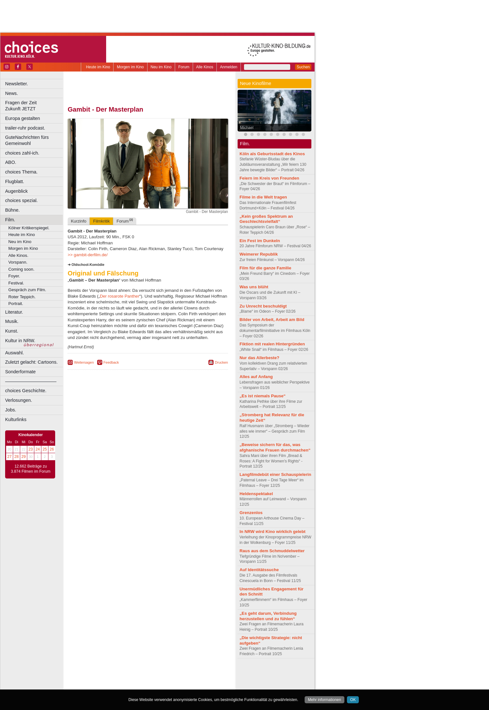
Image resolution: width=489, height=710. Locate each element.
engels (128, 679)
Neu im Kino (161, 67)
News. (11, 93)
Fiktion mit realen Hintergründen (272, 344)
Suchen (303, 67)
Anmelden (228, 67)
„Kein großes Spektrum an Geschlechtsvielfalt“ (266, 219)
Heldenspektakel (256, 493)
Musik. (12, 321)
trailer (148, 679)
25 (45, 449)
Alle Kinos (204, 67)
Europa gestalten (22, 118)
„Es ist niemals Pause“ (263, 395)
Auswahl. (14, 352)
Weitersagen (84, 362)
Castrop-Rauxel (132, 684)
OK (353, 699)
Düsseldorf (176, 684)
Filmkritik (101, 221)
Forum (184, 67)
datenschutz (166, 674)
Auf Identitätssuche (259, 569)
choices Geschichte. (25, 390)
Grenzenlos (251, 512)
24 (38, 449)
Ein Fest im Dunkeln (260, 240)
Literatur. (14, 312)
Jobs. (10, 409)
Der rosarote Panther (119, 296)
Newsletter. (16, 83)
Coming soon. (21, 269)
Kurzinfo (78, 221)
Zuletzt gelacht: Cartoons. (31, 362)
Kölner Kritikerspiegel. (28, 227)
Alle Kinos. (18, 255)
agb (184, 674)
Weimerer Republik (259, 254)
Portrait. (15, 303)
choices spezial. (21, 200)
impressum (144, 674)
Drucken (221, 362)
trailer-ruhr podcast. (25, 128)
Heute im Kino (98, 67)
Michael (246, 127)
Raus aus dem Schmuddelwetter (272, 550)
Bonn (112, 684)
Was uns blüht (254, 286)
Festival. (16, 283)
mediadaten (200, 674)
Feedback (111, 362)
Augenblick (16, 191)
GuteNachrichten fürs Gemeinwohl (27, 140)
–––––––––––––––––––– (30, 381)
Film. (10, 219)
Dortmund (156, 684)
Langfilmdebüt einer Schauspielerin (275, 474)
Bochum (99, 684)
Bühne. (12, 210)
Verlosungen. (18, 400)
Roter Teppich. (22, 296)
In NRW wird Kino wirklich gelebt (273, 531)
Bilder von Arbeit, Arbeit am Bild (272, 319)
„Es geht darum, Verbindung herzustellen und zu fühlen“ (268, 616)
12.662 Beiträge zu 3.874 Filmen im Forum (30, 469)
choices (113, 679)
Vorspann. (17, 262)
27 (9, 456)
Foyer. (14, 276)
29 (23, 456)
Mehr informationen (324, 699)
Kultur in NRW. (20, 340)
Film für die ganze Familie (265, 268)
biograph (96, 679)
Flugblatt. (14, 181)
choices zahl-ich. (22, 153)
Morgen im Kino (130, 67)
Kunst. (11, 331)
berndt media (120, 674)
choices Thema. (21, 171)
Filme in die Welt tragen (263, 197)
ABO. (10, 162)
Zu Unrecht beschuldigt (263, 306)
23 (31, 449)
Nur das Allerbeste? (259, 357)
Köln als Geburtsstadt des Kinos (272, 153)
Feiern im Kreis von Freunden (269, 178)
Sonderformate (20, 371)
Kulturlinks (15, 419)
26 (52, 449)
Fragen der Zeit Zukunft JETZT (34, 105)
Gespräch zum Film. (27, 289)
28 (16, 456)
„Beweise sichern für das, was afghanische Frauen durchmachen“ (275, 447)
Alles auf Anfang (256, 376)
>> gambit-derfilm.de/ (88, 254)
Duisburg (195, 684)
